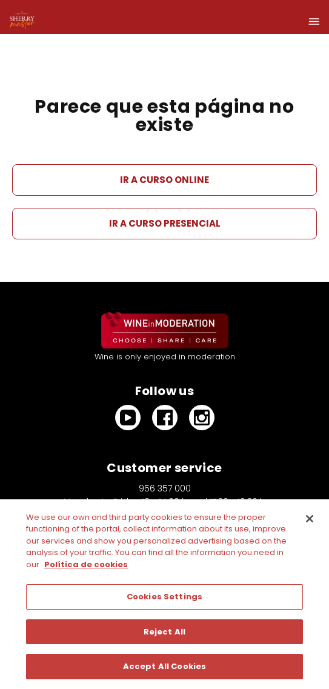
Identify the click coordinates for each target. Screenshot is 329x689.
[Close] (309, 518)
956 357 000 (165, 488)
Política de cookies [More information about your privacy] (86, 564)
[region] (164, 594)
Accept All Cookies (164, 666)
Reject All (164, 631)
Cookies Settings (164, 596)
